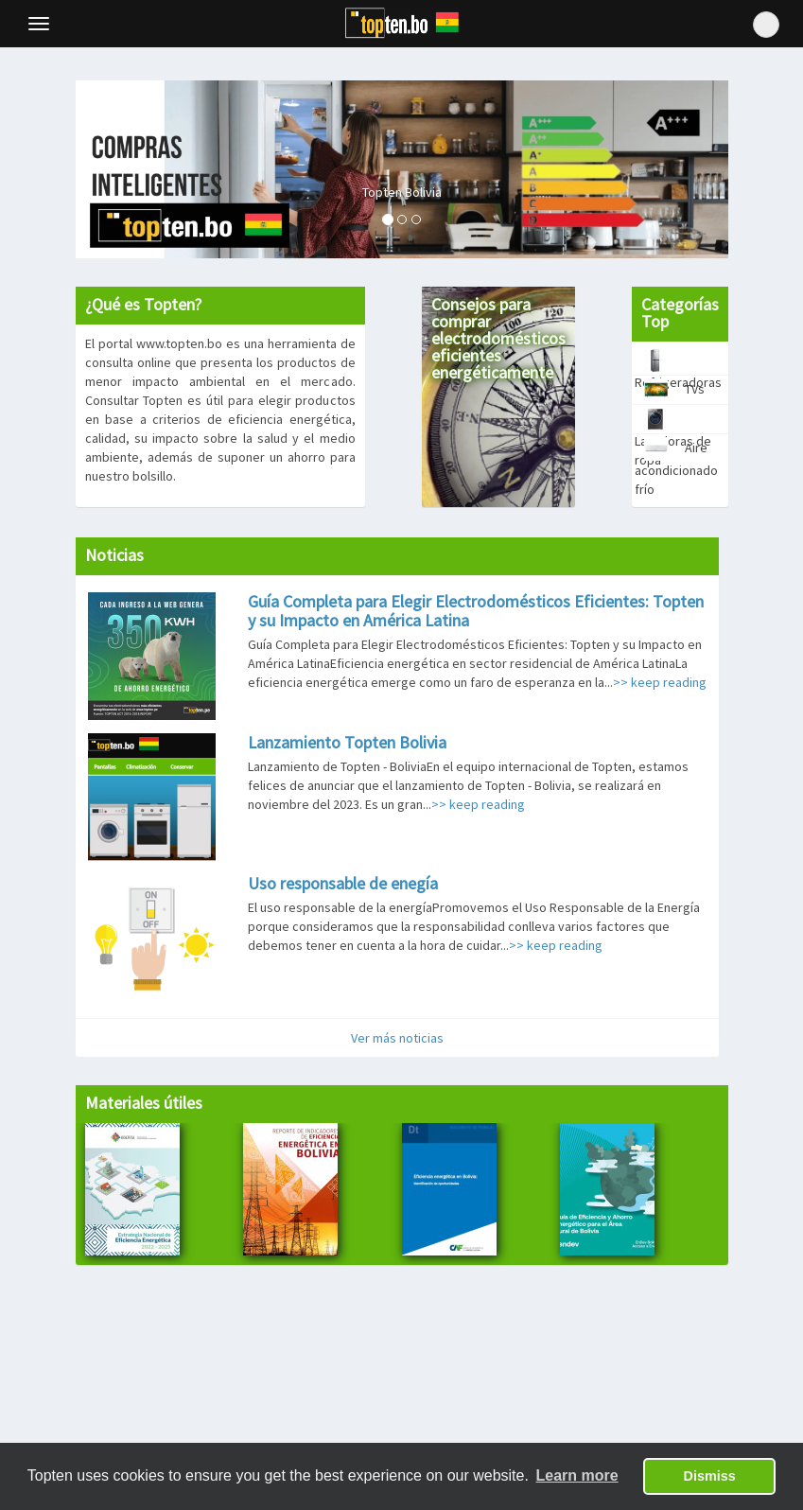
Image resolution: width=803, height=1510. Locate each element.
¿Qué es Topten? (143, 304)
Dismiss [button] (710, 1476)
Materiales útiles (143, 1103)
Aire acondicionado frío (676, 450)
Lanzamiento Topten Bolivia (347, 742)
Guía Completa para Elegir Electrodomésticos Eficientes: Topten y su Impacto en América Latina (476, 610)
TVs (670, 390)
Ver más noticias (397, 1037)
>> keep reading (660, 682)
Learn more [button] (577, 1475)
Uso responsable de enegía (343, 883)
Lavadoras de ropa (673, 420)
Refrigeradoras (678, 362)
